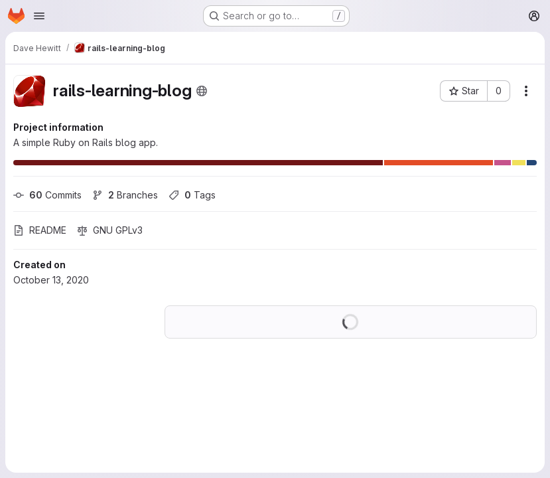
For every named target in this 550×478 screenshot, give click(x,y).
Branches (125, 194)
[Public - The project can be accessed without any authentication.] (201, 91)
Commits (47, 194)
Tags (192, 194)
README (39, 230)
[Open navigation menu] (39, 16)
